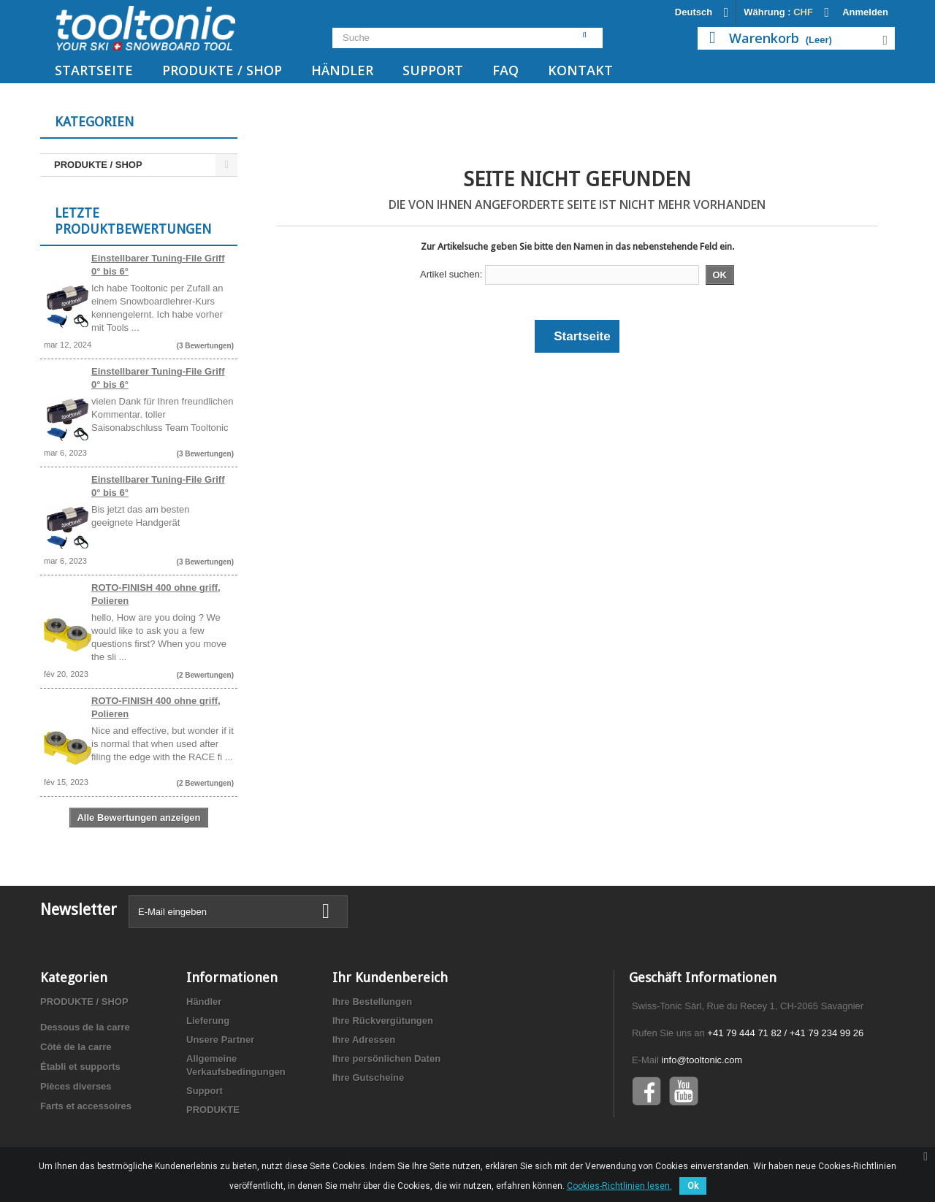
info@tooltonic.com (701, 1059)
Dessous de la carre (85, 1027)
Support (432, 70)
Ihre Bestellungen (372, 1001)
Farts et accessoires (85, 1105)
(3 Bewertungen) (205, 346)
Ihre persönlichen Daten (386, 1058)
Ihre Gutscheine (368, 1077)
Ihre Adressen (363, 1039)
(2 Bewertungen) (205, 675)
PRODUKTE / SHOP (222, 70)
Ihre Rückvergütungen (382, 1020)
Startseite (94, 70)
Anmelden (865, 12)
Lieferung (207, 1020)
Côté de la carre (76, 1046)
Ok (692, 1186)
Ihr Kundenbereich (390, 977)
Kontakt (580, 70)
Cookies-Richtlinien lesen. (619, 1186)
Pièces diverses (76, 1086)
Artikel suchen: (451, 274)
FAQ (505, 70)
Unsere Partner (220, 1039)
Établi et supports (80, 1066)
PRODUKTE (213, 1109)
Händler (342, 70)
